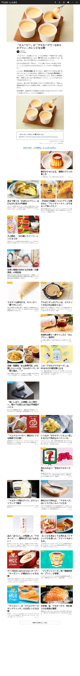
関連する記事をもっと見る (40, 623)
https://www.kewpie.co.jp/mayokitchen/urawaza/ (43, 137)
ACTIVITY (43, 152)
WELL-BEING (10, 250)
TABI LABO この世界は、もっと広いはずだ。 (40, 148)
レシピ (55, 143)
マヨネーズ (42, 143)
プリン (46, 143)
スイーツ (51, 143)
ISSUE (42, 551)
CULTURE (10, 481)
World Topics (60, 143)
